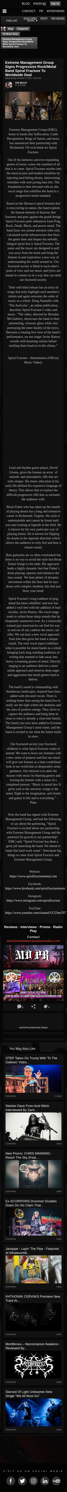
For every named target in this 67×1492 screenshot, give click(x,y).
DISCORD (30, 18)
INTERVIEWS (55, 11)
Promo (45, 927)
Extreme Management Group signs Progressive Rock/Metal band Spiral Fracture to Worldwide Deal (18, 43)
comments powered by (33, 1027)
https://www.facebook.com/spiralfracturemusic (35, 888)
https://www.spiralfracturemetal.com (33, 876)
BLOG (26, 3)
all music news (10, 34)
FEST (44, 18)
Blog (10, 29)
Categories (22, 29)
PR (41, 11)
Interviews (29, 927)
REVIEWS (57, 18)
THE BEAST (21, 83)
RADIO (38, 3)
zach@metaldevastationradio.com (33, 941)
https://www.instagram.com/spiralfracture (33, 900)
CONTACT (29, 11)
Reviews (11, 927)
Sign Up (55, 3)
